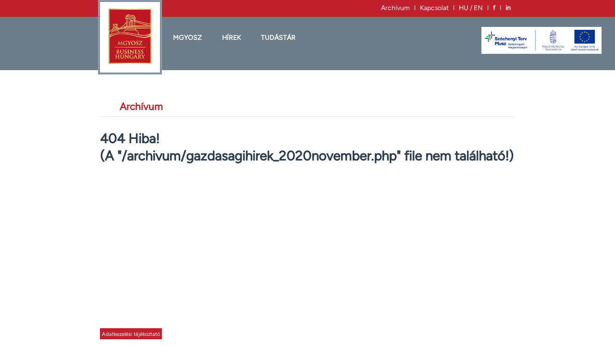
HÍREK (231, 37)
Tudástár (278, 37)
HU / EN (471, 8)
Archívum (395, 8)
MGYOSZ (187, 37)
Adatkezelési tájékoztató (131, 334)
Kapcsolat (434, 8)
